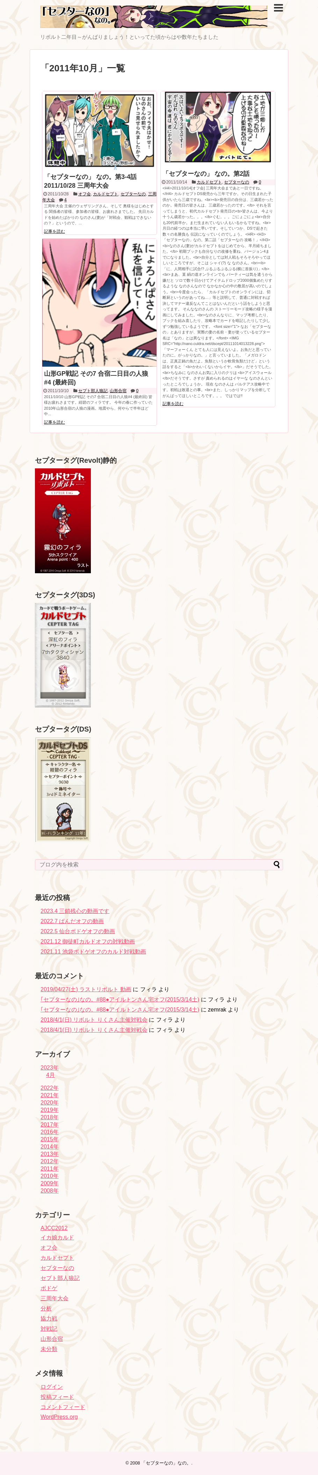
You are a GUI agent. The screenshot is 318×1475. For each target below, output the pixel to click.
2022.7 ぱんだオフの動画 (72, 921)
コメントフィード (63, 1407)
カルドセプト (105, 194)
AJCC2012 (54, 1228)
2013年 (50, 1154)
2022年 (50, 1088)
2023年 (50, 1068)
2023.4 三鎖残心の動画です (75, 911)
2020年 (50, 1103)
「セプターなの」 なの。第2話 (206, 173)
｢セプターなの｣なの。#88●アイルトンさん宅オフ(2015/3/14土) (120, 999)
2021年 (50, 1095)
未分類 (49, 1349)
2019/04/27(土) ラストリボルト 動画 (86, 989)
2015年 (50, 1139)
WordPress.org (59, 1417)
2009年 (50, 1183)
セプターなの (133, 194)
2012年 (50, 1161)
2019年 (50, 1110)
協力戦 (49, 1319)
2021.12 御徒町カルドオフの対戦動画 (88, 941)
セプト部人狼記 (93, 390)
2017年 (50, 1125)
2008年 (50, 1191)
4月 (50, 1075)
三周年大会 (54, 1298)
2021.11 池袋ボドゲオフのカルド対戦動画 (93, 952)
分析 (46, 1308)
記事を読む (54, 231)
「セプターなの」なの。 (166, 1463)
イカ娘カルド (57, 1237)
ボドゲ (49, 1288)
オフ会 (84, 194)
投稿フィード (57, 1397)
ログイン (52, 1387)
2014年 (50, 1147)
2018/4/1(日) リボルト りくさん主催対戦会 (94, 1020)
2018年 (50, 1117)
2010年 (50, 1176)
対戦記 (49, 1329)
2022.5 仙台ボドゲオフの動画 (78, 931)
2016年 (50, 1132)
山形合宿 (118, 390)
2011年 (50, 1169)
